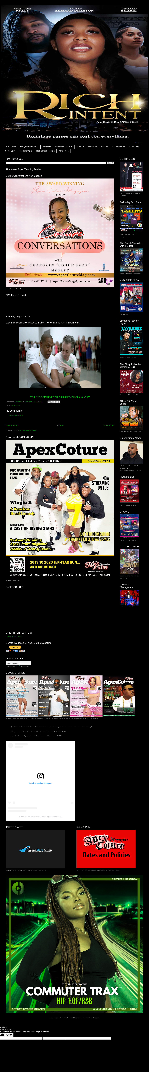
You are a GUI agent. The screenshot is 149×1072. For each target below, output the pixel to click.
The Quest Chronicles (29, 147)
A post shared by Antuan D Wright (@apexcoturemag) (40, 817)
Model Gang (134, 147)
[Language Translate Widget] (18, 663)
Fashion (104, 147)
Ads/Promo (92, 147)
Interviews (47, 147)
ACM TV (80, 147)
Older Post (108, 425)
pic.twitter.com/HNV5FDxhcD (54, 731)
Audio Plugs (11, 147)
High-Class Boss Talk (45, 151)
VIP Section (63, 151)
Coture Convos (118, 147)
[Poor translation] (9, 1035)
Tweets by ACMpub (14, 636)
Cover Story (10, 151)
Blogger (95, 1017)
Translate (22, 666)
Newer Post (12, 425)
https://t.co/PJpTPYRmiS (32, 731)
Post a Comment (16, 415)
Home (60, 425)
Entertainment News (63, 147)
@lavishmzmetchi (17, 727)
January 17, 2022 (56, 736)
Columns (16, 405)
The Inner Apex (25, 151)
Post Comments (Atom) (26, 430)
